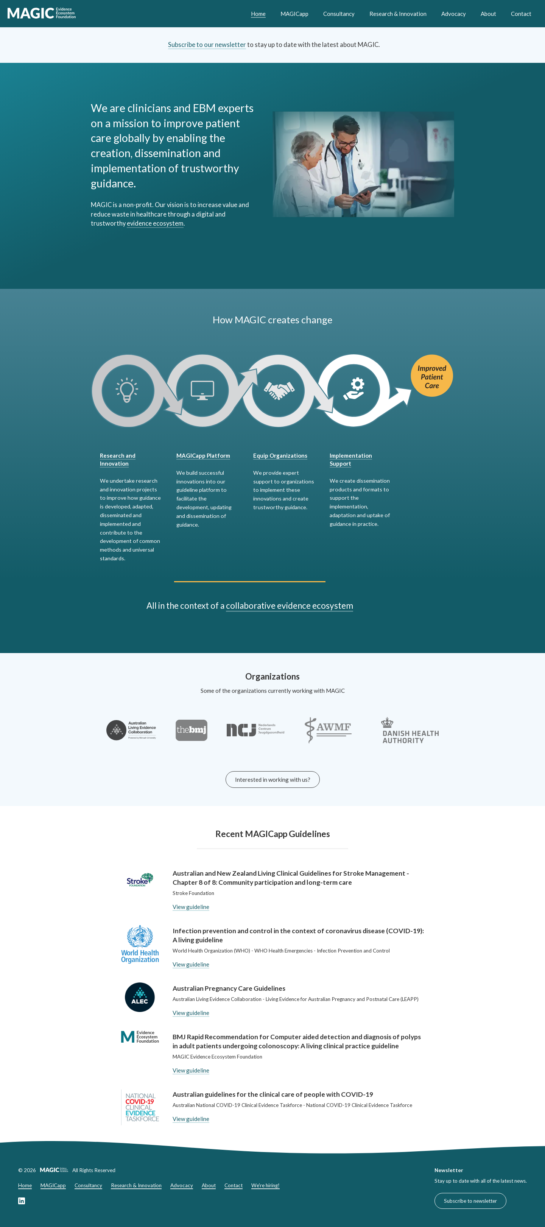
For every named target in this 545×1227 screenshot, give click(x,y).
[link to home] (41, 13)
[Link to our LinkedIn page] (21, 1202)
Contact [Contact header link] (521, 13)
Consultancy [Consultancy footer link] (88, 1185)
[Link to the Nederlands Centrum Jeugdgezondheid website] (255, 735)
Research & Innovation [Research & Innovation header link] (398, 13)
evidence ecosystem (155, 223)
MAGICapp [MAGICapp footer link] (53, 1185)
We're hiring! (265, 1185)
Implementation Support (351, 459)
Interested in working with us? (272, 779)
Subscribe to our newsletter (207, 44)
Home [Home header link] (258, 13)
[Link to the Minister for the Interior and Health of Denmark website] (410, 735)
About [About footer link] (209, 1185)
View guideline (191, 906)
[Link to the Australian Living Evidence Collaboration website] (131, 735)
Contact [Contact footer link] (233, 1185)
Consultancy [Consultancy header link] (339, 13)
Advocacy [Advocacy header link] (453, 13)
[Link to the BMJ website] (191, 735)
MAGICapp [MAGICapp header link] (294, 13)
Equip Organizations (280, 455)
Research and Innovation (117, 459)
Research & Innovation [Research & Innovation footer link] (136, 1185)
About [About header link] (488, 13)
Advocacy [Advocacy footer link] (181, 1185)
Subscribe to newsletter (470, 1201)
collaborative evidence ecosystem (289, 605)
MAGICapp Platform (203, 455)
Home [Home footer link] (25, 1185)
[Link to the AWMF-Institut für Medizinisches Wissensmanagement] (328, 735)
